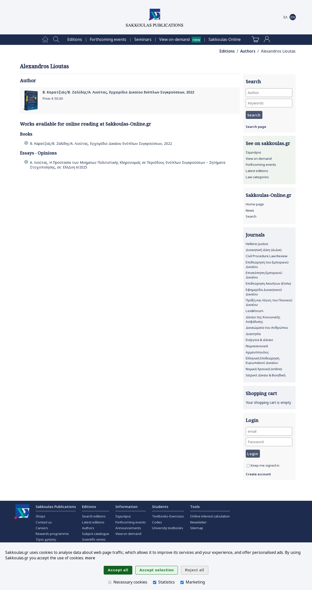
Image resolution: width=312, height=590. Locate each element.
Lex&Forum (254, 311)
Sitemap (196, 528)
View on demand (259, 158)
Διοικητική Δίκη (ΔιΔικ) (264, 250)
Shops (40, 516)
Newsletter (198, 522)
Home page (255, 204)
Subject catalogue (95, 533)
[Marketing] (182, 582)
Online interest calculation (210, 516)
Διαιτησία (253, 334)
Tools (195, 506)
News (250, 210)
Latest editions (257, 171)
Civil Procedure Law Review (266, 256)
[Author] (269, 92)
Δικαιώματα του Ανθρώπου (267, 327)
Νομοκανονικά (257, 346)
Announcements (128, 528)
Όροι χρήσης (46, 539)
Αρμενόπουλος (257, 352)
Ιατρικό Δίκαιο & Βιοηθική (266, 375)
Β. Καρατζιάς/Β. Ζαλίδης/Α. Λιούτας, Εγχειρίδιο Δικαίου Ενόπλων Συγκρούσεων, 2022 (118, 92)
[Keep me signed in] (248, 465)
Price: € (53, 98)
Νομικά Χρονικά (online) (264, 369)
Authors (247, 51)
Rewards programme (52, 533)
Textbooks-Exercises (168, 516)
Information (126, 506)
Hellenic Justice (257, 244)
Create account (258, 474)
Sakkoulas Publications (56, 506)
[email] (269, 431)
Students (160, 506)
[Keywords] (269, 103)
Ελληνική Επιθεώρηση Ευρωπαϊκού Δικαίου (262, 360)
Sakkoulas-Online (225, 39)
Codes (157, 522)
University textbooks (167, 528)
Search (251, 216)
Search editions (94, 516)
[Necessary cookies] (109, 582)
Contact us (44, 522)
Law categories (257, 177)
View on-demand (174, 39)
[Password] (269, 441)
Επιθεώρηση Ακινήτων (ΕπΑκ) (268, 283)
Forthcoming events (108, 39)
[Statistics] (154, 582)
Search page (256, 126)
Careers (42, 528)
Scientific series (94, 539)
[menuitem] (45, 39)
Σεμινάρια (253, 152)
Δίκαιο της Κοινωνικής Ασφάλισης (263, 319)
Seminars (143, 39)
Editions (74, 39)
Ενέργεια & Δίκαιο (259, 339)
